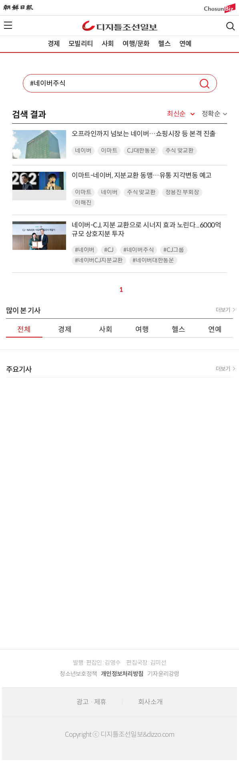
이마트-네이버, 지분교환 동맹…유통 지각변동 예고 (142, 175)
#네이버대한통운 (153, 260)
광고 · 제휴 (91, 702)
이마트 (109, 150)
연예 (185, 44)
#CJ (109, 250)
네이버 (83, 150)
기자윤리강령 (163, 674)
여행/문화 (136, 44)
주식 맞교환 (179, 150)
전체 (24, 329)
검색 (230, 26)
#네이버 (84, 250)
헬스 (164, 44)
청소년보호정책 (78, 674)
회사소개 (150, 702)
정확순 (211, 114)
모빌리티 (80, 44)
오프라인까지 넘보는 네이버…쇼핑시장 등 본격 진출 (144, 134)
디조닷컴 (120, 25)
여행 (142, 329)
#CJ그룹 (173, 250)
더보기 (223, 310)
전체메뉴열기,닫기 (8, 25)
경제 (54, 44)
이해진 (83, 202)
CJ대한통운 (141, 150)
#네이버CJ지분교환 (99, 260)
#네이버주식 (138, 250)
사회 (108, 44)
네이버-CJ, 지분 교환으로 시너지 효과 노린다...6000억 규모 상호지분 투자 (146, 229)
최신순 (176, 114)
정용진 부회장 (182, 192)
